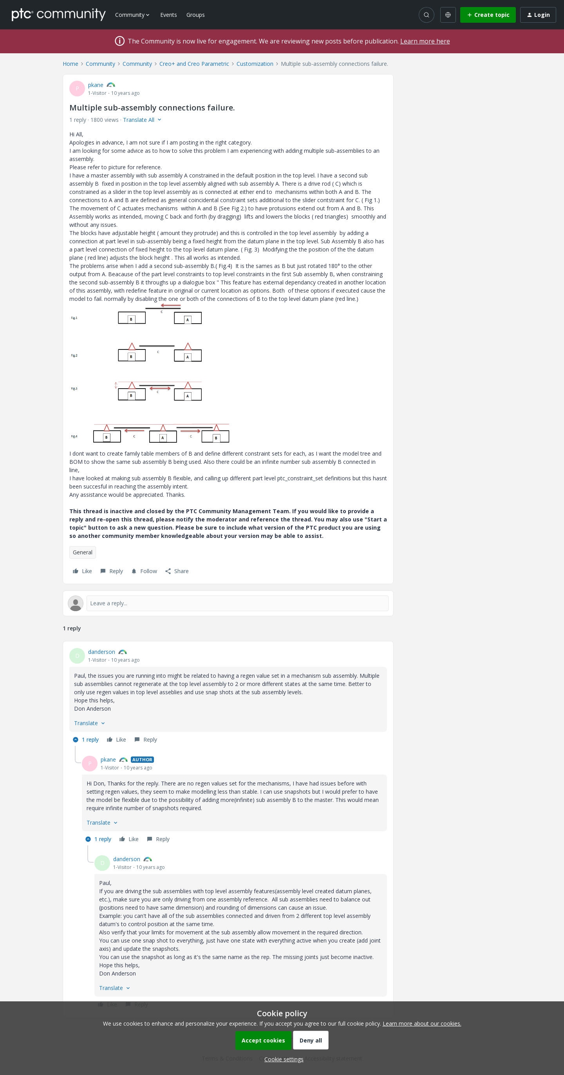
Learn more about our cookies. (422, 1023)
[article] (228, 697)
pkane (95, 85)
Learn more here (425, 41)
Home (70, 63)
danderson (101, 651)
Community (100, 63)
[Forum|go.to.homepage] (59, 14)
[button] (488, 15)
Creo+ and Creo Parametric (194, 63)
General (82, 552)
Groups (195, 14)
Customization (255, 63)
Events (168, 14)
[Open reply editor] (228, 603)
